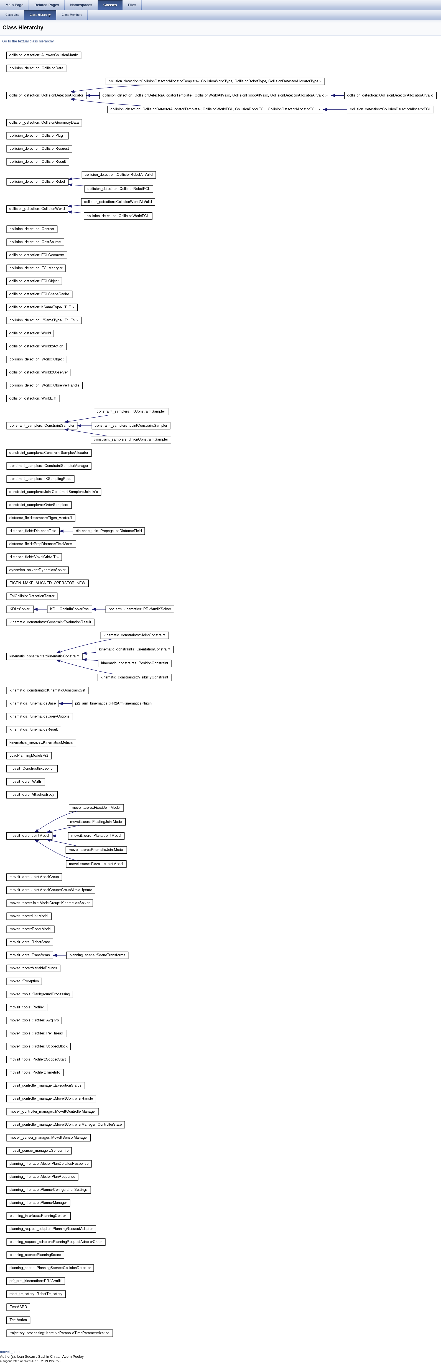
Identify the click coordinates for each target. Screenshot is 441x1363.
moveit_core (10, 1352)
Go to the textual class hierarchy (28, 41)
